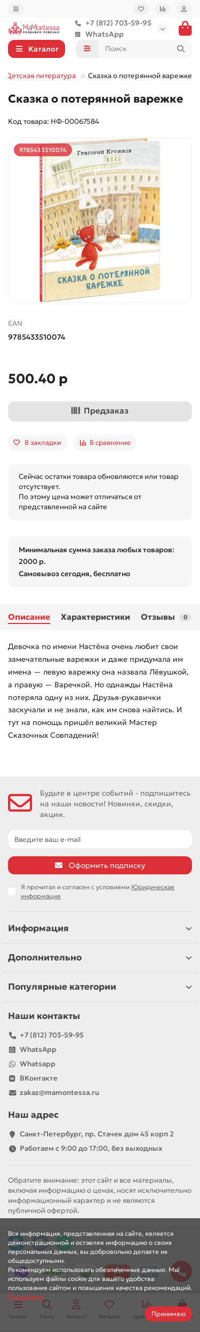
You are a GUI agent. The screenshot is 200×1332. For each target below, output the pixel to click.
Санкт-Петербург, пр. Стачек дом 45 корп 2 (97, 1134)
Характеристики (95, 617)
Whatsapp (37, 1063)
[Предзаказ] (100, 411)
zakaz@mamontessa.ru (59, 1092)
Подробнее (26, 1297)
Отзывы (166, 617)
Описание (29, 617)
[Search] (146, 49)
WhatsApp (97, 34)
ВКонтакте (39, 1078)
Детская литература (41, 75)
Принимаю (168, 1314)
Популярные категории (100, 986)
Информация (100, 928)
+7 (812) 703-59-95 (110, 23)
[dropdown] (16, 9)
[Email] (100, 839)
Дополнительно (100, 957)
